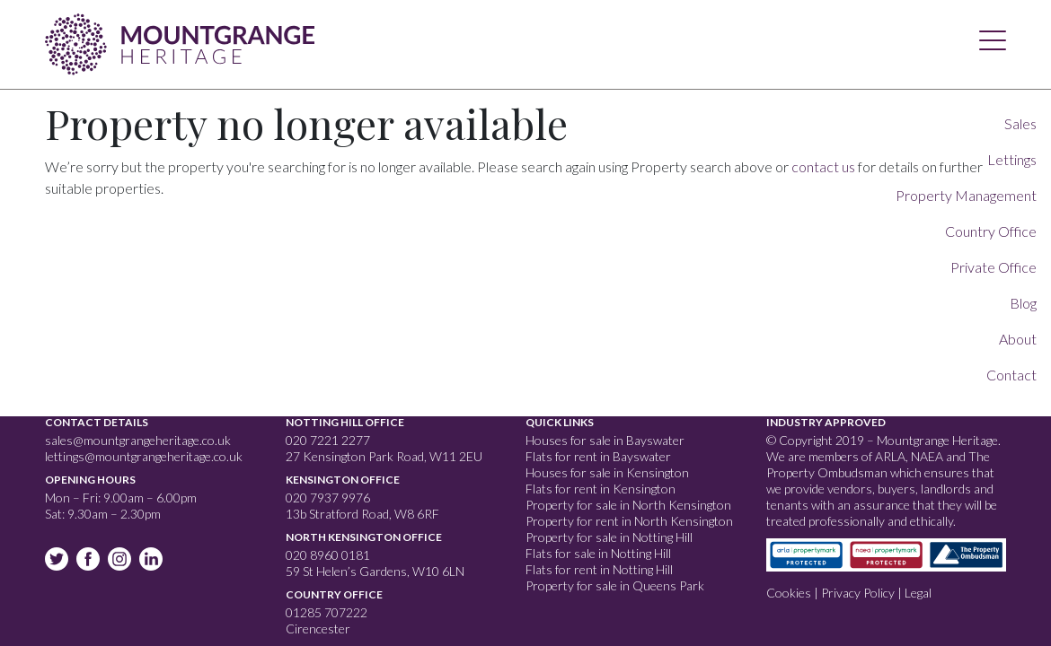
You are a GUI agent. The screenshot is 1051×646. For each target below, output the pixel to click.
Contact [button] (1011, 374)
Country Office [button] (991, 231)
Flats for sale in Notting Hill (598, 553)
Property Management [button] (966, 195)
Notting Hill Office (345, 422)
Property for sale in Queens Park (615, 585)
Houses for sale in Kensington (607, 472)
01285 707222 (326, 612)
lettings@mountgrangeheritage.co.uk (144, 456)
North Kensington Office (364, 537)
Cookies (788, 592)
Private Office (993, 266)
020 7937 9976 (328, 497)
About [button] (1018, 338)
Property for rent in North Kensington (629, 520)
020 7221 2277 (328, 440)
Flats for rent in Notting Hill (599, 569)
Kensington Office (343, 479)
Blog (1023, 302)
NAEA (927, 456)
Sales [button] (1020, 123)
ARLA (890, 456)
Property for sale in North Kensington (628, 504)
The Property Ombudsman (878, 464)
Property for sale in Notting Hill (609, 537)
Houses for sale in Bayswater (605, 440)
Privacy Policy (858, 592)
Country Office (334, 594)
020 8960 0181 (328, 555)
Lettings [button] (1012, 159)
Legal (918, 592)
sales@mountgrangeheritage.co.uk (138, 440)
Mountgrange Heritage (179, 40)
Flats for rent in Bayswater (598, 456)
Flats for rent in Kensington (601, 488)
